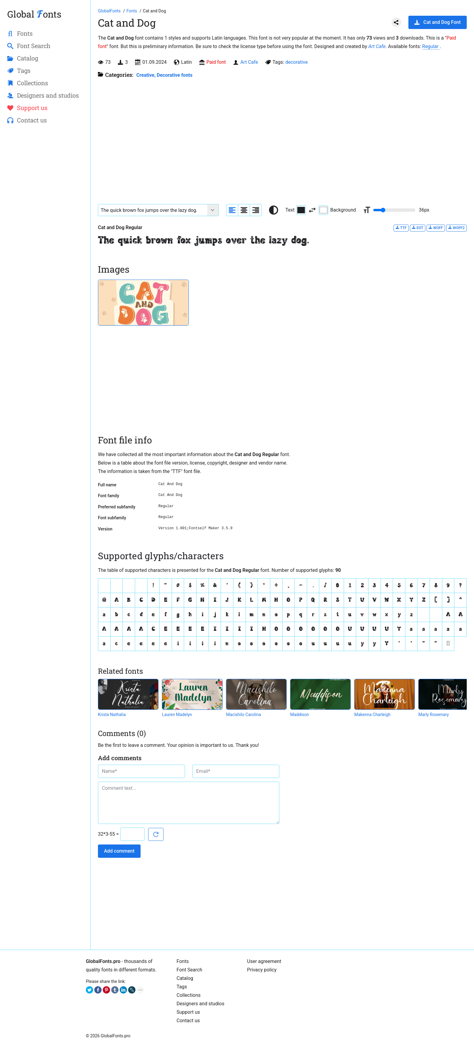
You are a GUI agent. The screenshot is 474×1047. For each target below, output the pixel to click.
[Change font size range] (394, 210)
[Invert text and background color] (312, 210)
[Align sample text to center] (244, 210)
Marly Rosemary (433, 714)
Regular (431, 46)
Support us (188, 1012)
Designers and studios (200, 1003)
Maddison (299, 714)
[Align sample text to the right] (256, 210)
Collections (189, 995)
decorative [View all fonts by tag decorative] (296, 62)
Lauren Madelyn (177, 714)
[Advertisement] (45, 227)
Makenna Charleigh (372, 714)
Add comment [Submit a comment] (119, 851)
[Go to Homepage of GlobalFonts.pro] (110, 10)
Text (295, 210)
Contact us (188, 1020)
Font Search (189, 970)
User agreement (264, 961)
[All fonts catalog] (132, 10)
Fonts (183, 961)
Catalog (185, 978)
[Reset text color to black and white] (273, 210)
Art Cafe (377, 46)
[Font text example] (152, 210)
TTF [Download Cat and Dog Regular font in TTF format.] (401, 227)
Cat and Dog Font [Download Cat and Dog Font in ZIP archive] (437, 22)
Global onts (34, 14)
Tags (182, 987)
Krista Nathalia (112, 714)
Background (337, 210)
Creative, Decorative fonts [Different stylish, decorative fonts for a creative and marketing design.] (164, 75)
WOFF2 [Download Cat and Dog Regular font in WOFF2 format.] (456, 227)
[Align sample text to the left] (232, 210)
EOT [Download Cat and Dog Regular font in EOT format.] (417, 227)
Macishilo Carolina (243, 714)
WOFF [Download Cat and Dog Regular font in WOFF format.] (436, 227)
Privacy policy (262, 970)
